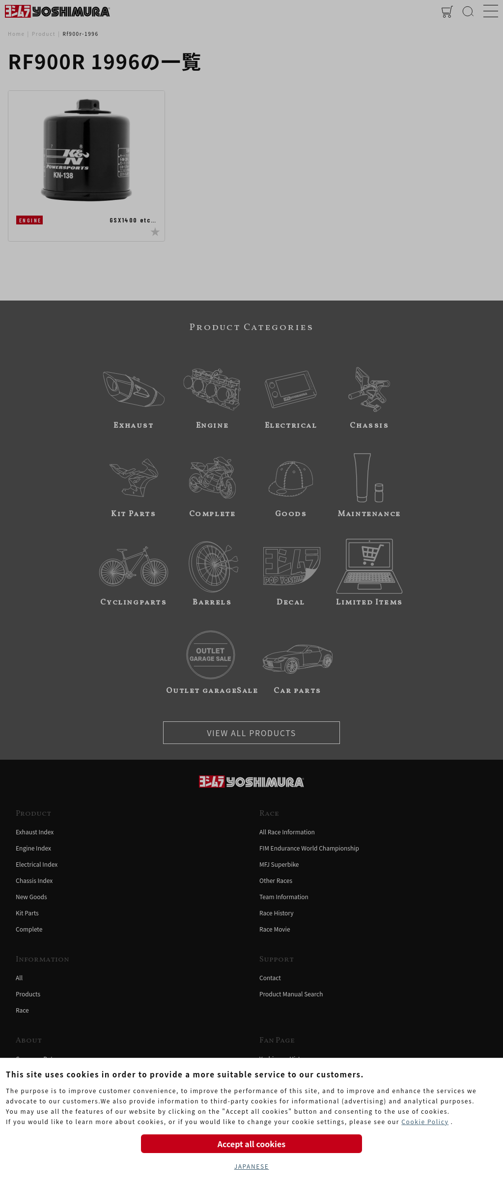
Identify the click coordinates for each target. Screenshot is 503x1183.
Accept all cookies (251, 1144)
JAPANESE (251, 1166)
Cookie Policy (424, 1121)
